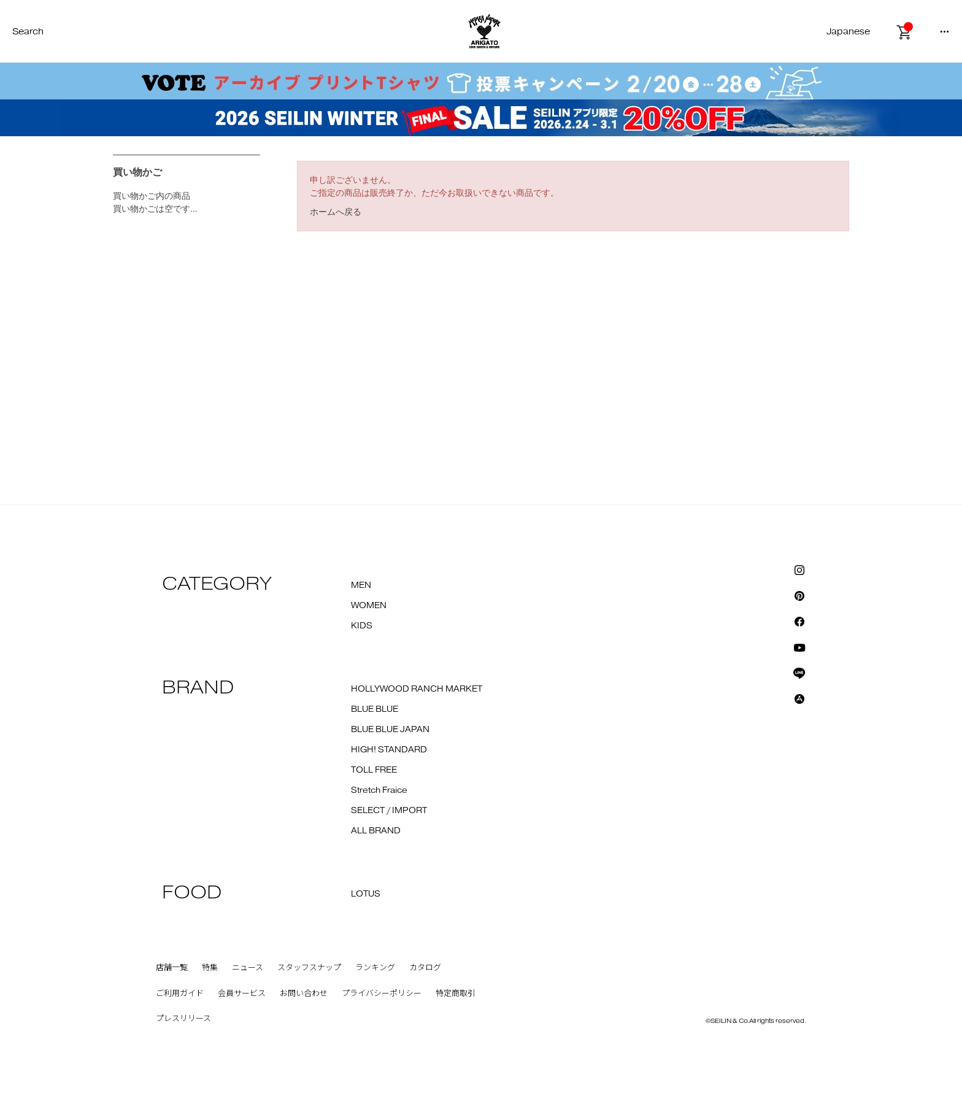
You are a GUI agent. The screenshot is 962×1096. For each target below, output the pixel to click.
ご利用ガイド (180, 993)
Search (28, 31)
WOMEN (369, 606)
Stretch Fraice (379, 790)
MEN (361, 585)
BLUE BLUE (374, 709)
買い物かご (137, 172)
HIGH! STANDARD (389, 750)
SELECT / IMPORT (389, 811)
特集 (210, 968)
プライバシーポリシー (381, 993)
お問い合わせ (304, 993)
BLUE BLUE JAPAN (390, 730)
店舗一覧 (172, 968)
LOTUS (365, 894)
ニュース (247, 968)
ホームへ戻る (335, 212)
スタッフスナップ (309, 968)
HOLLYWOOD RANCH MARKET (416, 689)
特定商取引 (455, 993)
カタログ (425, 968)
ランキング (375, 968)
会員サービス (242, 993)
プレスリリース (183, 1019)
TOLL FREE (374, 770)
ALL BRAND (376, 831)
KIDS (361, 626)
